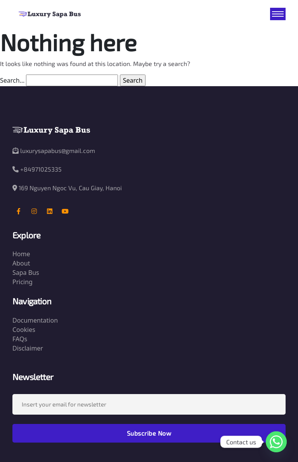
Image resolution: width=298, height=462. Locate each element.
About (21, 263)
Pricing (22, 282)
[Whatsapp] (276, 441)
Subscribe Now (149, 433)
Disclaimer (27, 348)
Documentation (35, 320)
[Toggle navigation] (278, 14)
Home (21, 254)
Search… (12, 80)
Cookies (23, 329)
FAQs (19, 339)
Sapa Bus (25, 272)
